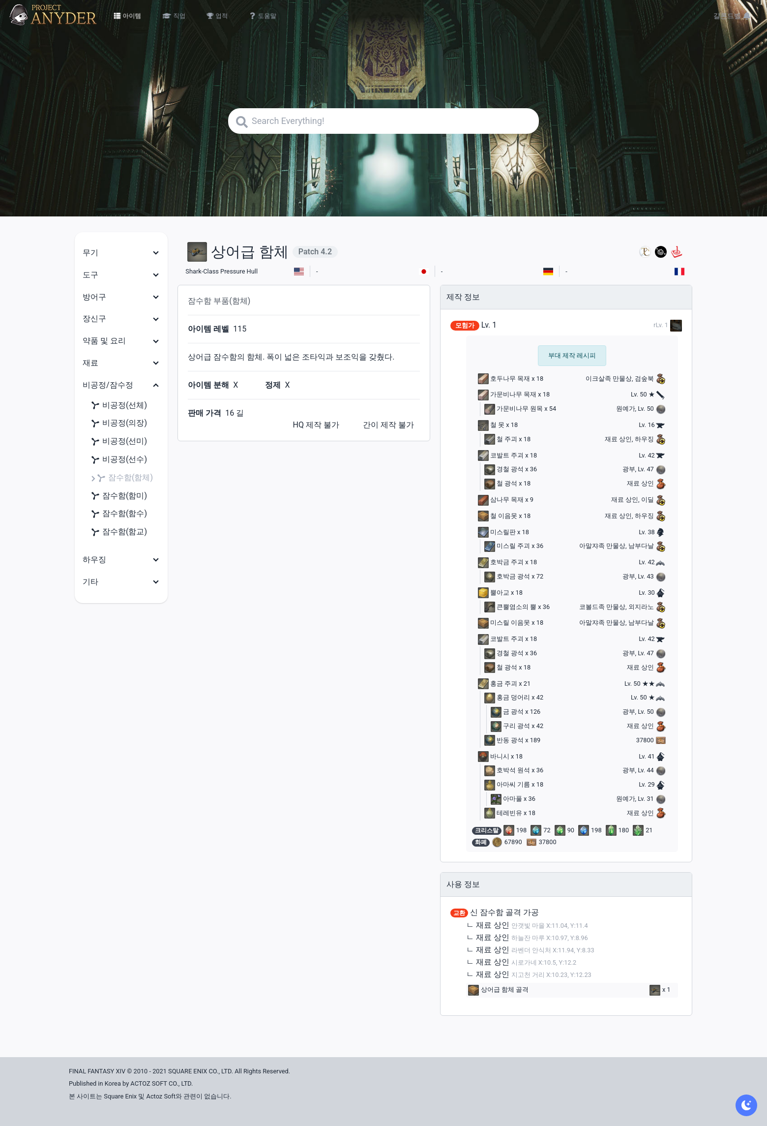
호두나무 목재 (504, 378)
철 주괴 (500, 439)
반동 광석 (504, 740)
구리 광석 (510, 726)
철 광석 (500, 483)
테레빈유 (503, 813)
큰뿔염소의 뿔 (510, 606)
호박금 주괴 (501, 562)
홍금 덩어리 (507, 697)
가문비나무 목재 (507, 394)
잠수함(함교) (118, 532)
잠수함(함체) (124, 478)
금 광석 (507, 711)
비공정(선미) (118, 441)
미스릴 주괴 (507, 545)
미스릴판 (497, 532)
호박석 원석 (507, 770)
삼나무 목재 (501, 499)
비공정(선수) (118, 460)
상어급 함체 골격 (498, 990)
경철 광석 (504, 469)
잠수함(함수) (118, 514)
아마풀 (506, 798)
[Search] (383, 121)
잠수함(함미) (118, 496)
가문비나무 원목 (513, 408)
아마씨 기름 (507, 784)
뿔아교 (493, 592)
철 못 (491, 424)
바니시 (493, 756)
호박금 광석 (507, 576)
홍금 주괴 (497, 683)
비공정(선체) (118, 405)
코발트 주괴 (501, 455)
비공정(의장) (118, 423)
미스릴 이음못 (504, 622)
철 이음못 (497, 515)
